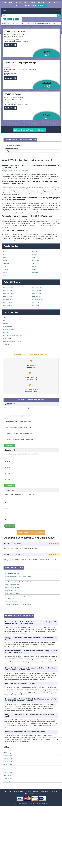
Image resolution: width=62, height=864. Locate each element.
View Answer (10, 445)
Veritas (34, 266)
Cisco (4, 252)
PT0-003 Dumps (8, 778)
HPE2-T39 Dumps (8, 293)
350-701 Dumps (8, 761)
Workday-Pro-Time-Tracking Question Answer (18, 604)
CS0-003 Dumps (8, 767)
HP (8, 23)
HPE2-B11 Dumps (37, 290)
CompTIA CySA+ (7, 324)
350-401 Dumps (8, 758)
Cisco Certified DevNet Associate (12, 335)
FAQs (27, 791)
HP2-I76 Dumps (36, 302)
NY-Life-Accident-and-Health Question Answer (18, 576)
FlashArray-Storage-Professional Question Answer (19, 596)
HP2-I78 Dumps (36, 305)
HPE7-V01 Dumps (37, 299)
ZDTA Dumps (7, 781)
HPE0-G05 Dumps (8, 288)
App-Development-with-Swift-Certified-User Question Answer (22, 582)
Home (4, 23)
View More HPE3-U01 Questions (31, 532)
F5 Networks (6, 321)
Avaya (5, 272)
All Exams (20, 791)
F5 (4, 255)
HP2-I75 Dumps (7, 302)
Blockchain (35, 272)
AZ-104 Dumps (8, 764)
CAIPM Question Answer (12, 584)
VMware (5, 269)
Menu (4, 10)
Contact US (54, 791)
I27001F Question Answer (12, 593)
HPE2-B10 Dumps (8, 290)
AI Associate (6, 344)
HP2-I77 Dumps (7, 305)
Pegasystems (36, 260)
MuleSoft (34, 275)
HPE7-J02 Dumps (8, 296)
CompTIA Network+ (8, 329)
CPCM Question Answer (12, 587)
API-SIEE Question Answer (12, 599)
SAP (33, 263)
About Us (12, 791)
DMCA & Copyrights (30, 793)
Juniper (5, 257)
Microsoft (35, 257)
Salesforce (6, 263)
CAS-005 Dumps (8, 775)
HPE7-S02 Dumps (8, 299)
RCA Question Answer (11, 590)
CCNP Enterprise (8, 338)
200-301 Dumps (8, 755)
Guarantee (35, 791)
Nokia (5, 260)
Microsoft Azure (7, 326)
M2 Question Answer (11, 579)
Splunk (5, 275)
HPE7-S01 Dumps (37, 296)
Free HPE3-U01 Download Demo (29, 130)
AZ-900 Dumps (8, 753)
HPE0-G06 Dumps (37, 288)
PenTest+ (5, 332)
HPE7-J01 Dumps (37, 293)
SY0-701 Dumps (8, 772)
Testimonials (44, 791)
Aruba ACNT (14, 23)
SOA (4, 266)
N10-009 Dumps (8, 770)
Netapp (34, 269)
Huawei (34, 255)
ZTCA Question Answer (11, 601)
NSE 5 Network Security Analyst (12, 341)
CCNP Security (7, 318)
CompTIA (35, 252)
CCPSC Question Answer (12, 573)
